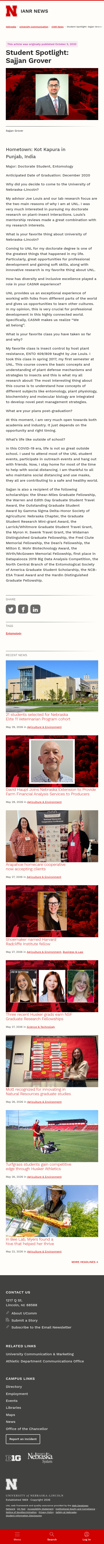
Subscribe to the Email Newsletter (41, 1327)
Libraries (13, 1407)
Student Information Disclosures (24, 1515)
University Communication (33, 26)
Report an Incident (23, 1439)
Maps (10, 1415)
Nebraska (11, 26)
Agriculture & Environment (44, 727)
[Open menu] (17, 1536)
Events (12, 1401)
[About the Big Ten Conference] (13, 1458)
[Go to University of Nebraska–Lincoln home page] (11, 11)
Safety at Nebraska (66, 1512)
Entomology (13, 633)
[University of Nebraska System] (40, 1458)
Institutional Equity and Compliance (75, 1509)
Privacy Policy (46, 1512)
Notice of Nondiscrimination (21, 1512)
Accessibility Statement (40, 1509)
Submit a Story (24, 1320)
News (10, 1422)
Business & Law (73, 951)
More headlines (84, 1262)
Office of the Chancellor (27, 1429)
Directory (14, 1386)
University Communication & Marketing (40, 1354)
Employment (17, 1394)
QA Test (21, 1509)
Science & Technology (41, 1026)
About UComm (24, 1313)
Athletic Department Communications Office (45, 1361)
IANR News (34, 11)
